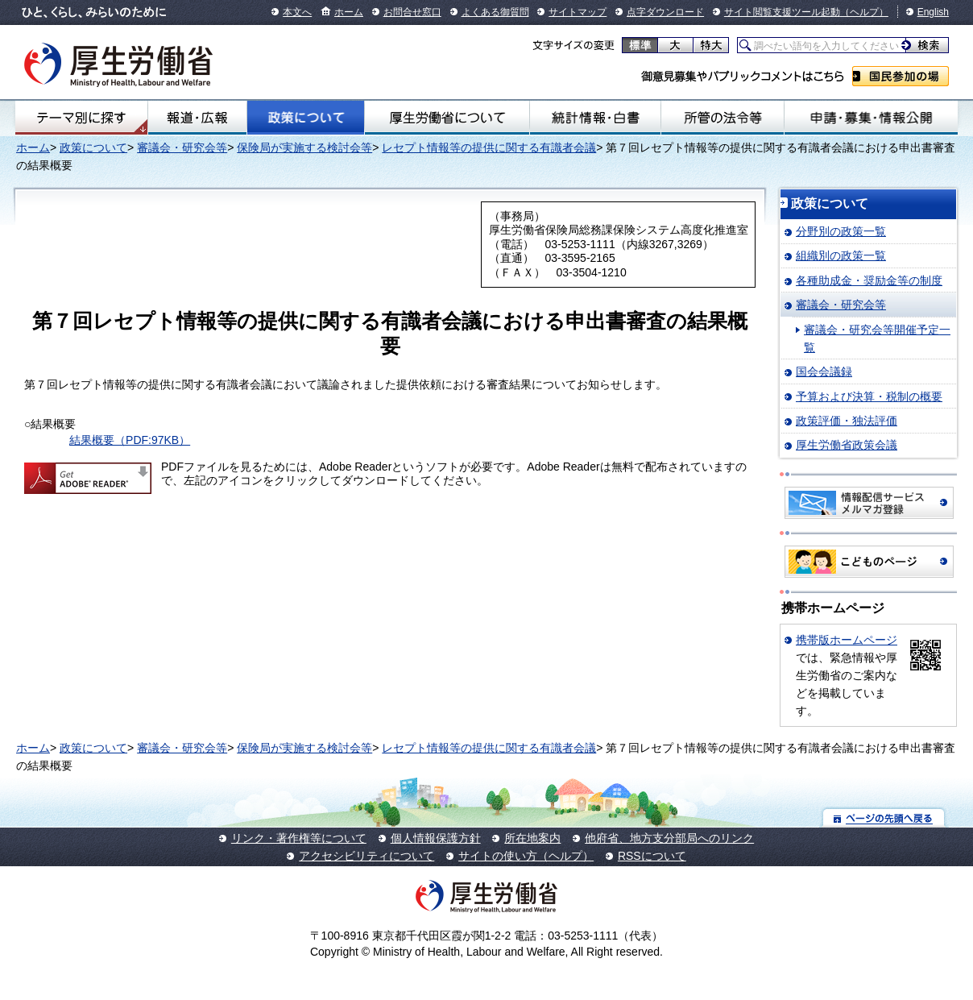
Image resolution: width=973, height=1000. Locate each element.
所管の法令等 (722, 118)
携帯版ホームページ (846, 639)
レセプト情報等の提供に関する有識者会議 (489, 147)
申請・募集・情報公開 (871, 118)
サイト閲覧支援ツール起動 (782, 12)
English (933, 12)
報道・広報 (197, 118)
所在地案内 (532, 838)
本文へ (297, 12)
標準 (640, 45)
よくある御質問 (495, 12)
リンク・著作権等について (298, 838)
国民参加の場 (900, 76)
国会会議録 (824, 371)
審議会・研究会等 (182, 147)
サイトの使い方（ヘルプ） (526, 855)
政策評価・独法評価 (846, 420)
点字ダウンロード (665, 12)
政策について (305, 118)
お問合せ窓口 (412, 12)
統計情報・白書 (595, 118)
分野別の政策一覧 (841, 231)
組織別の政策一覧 (841, 255)
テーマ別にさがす (81, 117)
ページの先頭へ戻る (884, 817)
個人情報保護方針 (436, 838)
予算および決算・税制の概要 (869, 396)
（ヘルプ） (864, 12)
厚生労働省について (447, 118)
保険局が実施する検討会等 (304, 147)
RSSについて (652, 855)
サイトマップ (578, 12)
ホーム (348, 12)
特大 (711, 45)
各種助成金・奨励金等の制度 (869, 280)
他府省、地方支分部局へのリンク (669, 838)
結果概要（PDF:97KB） (129, 440)
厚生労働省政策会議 (846, 444)
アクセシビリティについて (366, 855)
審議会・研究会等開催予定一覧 (877, 338)
